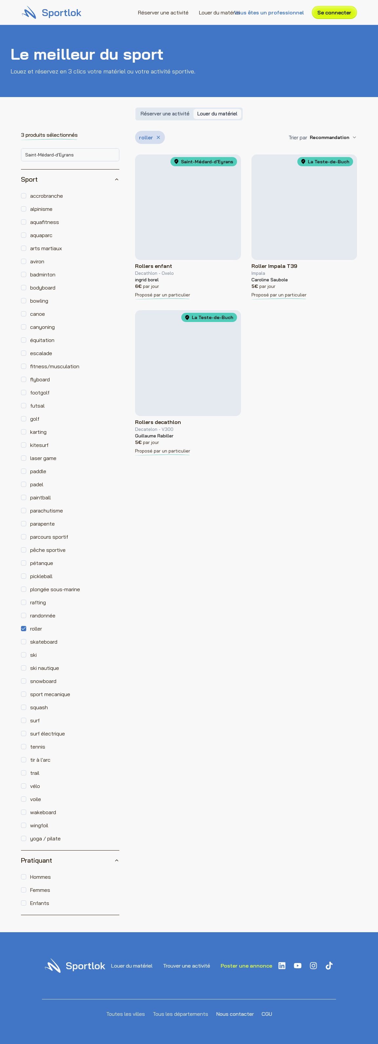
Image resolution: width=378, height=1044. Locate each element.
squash (39, 707)
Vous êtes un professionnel (269, 12)
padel (36, 484)
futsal (37, 405)
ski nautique (44, 668)
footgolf (40, 392)
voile (35, 799)
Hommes (40, 876)
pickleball (41, 576)
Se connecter (334, 12)
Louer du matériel (219, 12)
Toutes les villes (125, 1014)
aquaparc (41, 235)
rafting (38, 602)
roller (36, 628)
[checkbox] (23, 195)
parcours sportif (49, 536)
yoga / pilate (45, 838)
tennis (37, 746)
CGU (267, 1014)
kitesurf (39, 445)
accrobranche (46, 195)
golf (34, 418)
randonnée (42, 615)
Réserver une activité (163, 12)
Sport (70, 179)
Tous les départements (180, 1014)
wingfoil (39, 825)
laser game (43, 458)
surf (35, 720)
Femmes (40, 890)
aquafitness (44, 222)
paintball (40, 497)
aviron (37, 261)
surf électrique (47, 733)
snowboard (43, 681)
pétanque (41, 563)
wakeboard (43, 812)
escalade (41, 353)
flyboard (40, 379)
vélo (35, 786)
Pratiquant (70, 860)
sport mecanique (50, 694)
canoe (37, 314)
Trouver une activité (186, 965)
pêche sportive (48, 550)
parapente (42, 523)
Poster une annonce (246, 965)
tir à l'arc (40, 759)
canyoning (42, 327)
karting (38, 432)
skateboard (43, 641)
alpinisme (41, 209)
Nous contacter (235, 1014)
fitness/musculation (54, 366)
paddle (38, 471)
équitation (42, 340)
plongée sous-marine (55, 589)
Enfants (39, 903)
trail (34, 773)
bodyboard (42, 287)
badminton (42, 274)
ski (33, 655)
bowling (39, 300)
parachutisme (46, 510)
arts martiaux (46, 248)
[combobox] (70, 154)
